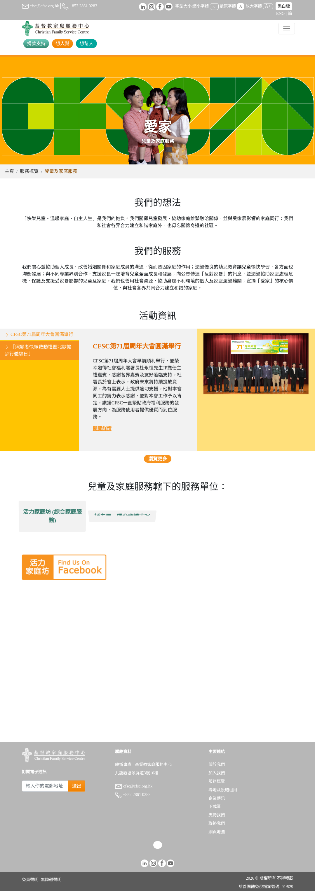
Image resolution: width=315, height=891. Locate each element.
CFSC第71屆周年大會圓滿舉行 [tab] (39, 336)
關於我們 (216, 764)
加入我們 (216, 773)
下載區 (214, 806)
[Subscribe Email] (45, 786)
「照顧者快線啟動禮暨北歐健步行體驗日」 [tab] (38, 352)
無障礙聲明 (51, 879)
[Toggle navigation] (287, 28)
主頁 (9, 171)
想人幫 (62, 43)
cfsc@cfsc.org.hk (40, 5)
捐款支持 (36, 43)
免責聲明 (30, 879)
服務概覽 (29, 171)
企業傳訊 (216, 798)
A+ (268, 5)
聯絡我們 (216, 823)
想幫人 (86, 43)
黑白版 (284, 6)
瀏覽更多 (157, 460)
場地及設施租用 (222, 789)
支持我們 (216, 815)
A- (214, 6)
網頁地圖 (216, 831)
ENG (280, 13)
